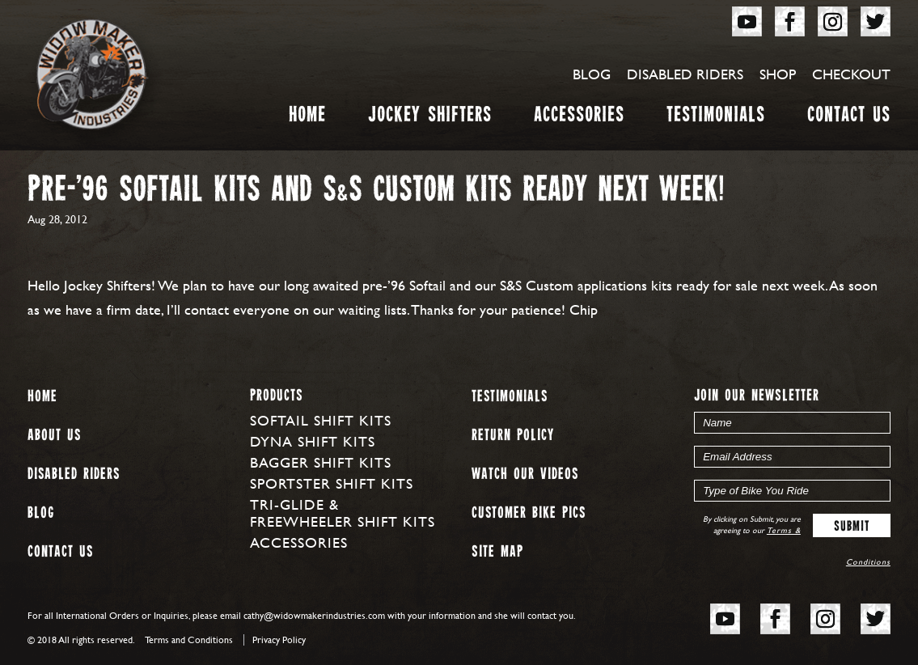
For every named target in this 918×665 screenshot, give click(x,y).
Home (307, 117)
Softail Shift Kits (320, 420)
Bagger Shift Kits (320, 462)
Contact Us (849, 117)
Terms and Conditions (189, 640)
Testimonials (715, 117)
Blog (592, 74)
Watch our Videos (525, 474)
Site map (497, 552)
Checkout (851, 74)
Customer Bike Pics (529, 513)
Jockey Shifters (430, 117)
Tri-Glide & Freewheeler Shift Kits (342, 513)
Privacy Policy (279, 640)
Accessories (579, 117)
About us (54, 435)
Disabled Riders (685, 74)
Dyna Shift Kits (312, 441)
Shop (777, 74)
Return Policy (513, 435)
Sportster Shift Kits (331, 483)
